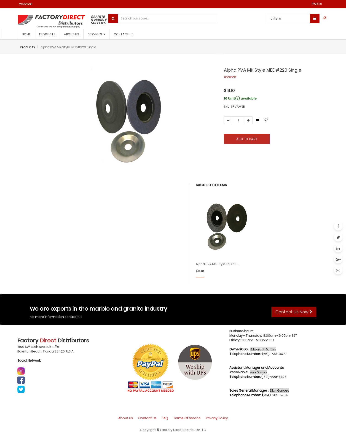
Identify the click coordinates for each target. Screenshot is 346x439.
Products (27, 47)
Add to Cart (246, 139)
